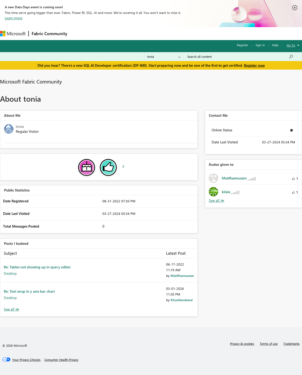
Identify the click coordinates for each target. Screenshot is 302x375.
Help (275, 45)
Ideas (118, 33)
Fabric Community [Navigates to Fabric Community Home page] (49, 33)
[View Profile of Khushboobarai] (182, 300)
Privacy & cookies (242, 344)
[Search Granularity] (163, 56)
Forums (78, 33)
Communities (139, 33)
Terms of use (269, 344)
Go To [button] (291, 45)
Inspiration (99, 33)
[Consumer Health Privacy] (61, 359)
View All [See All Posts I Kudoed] (11, 309)
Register (242, 45)
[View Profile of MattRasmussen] (182, 275)
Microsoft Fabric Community (31, 81)
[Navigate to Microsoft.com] (12, 33)
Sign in (260, 45)
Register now (254, 65)
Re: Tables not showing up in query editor (37, 267)
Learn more (13, 18)
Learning (178, 33)
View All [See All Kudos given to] (216, 200)
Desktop (10, 273)
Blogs (160, 33)
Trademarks (291, 344)
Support (198, 33)
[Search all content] (240, 56)
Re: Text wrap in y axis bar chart (29, 291)
